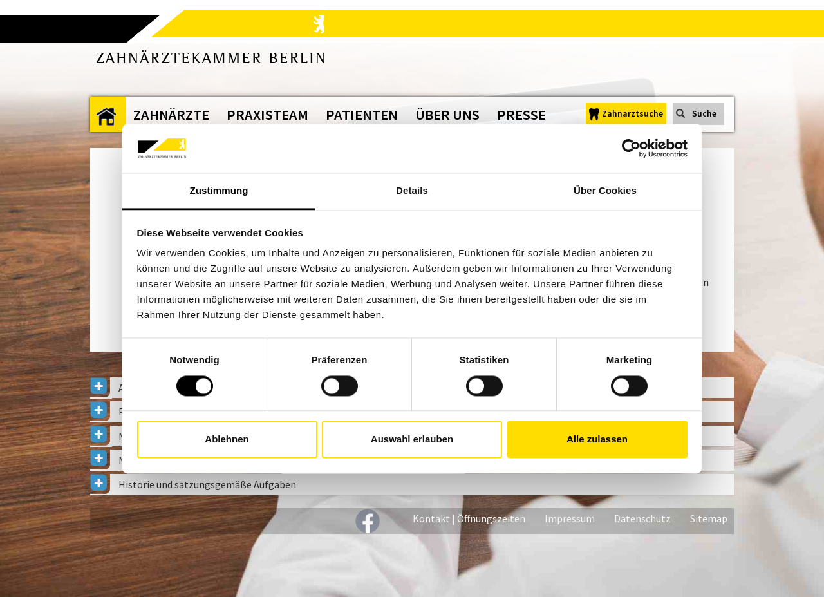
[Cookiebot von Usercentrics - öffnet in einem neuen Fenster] (631, 148)
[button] (412, 484)
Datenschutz (642, 518)
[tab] (412, 484)
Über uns (447, 115)
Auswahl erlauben (412, 439)
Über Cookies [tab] (605, 190)
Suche (704, 113)
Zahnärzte (171, 115)
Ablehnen (226, 439)
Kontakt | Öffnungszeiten (469, 518)
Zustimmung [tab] (219, 190)
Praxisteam (267, 115)
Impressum (570, 518)
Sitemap (708, 518)
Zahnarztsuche (632, 113)
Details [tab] (412, 190)
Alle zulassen (597, 439)
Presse (521, 115)
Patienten (362, 115)
